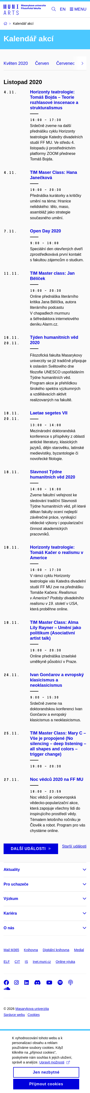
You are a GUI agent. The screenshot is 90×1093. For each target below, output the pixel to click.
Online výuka (65, 962)
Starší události (74, 846)
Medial (79, 950)
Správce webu (14, 1015)
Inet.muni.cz (42, 962)
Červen (42, 63)
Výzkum (11, 899)
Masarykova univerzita (32, 1009)
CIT (17, 962)
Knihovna (31, 950)
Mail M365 (11, 950)
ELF (7, 962)
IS (26, 962)
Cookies (34, 1015)
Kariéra (10, 913)
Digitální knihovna (56, 950)
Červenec (65, 63)
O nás (9, 928)
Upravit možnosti (54, 1070)
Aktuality (12, 870)
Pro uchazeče (16, 884)
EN (63, 9)
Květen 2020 (16, 63)
